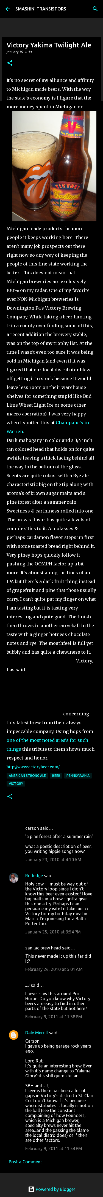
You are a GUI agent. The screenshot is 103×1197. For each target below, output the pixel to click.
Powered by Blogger (51, 1189)
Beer (56, 775)
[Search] (95, 8)
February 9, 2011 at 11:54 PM (53, 1148)
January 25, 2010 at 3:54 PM (53, 931)
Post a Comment (25, 1161)
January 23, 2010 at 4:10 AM (53, 859)
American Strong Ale (27, 775)
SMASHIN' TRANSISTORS (40, 8)
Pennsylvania (78, 775)
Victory (16, 783)
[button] (10, 63)
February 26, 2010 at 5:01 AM (54, 969)
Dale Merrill (36, 1032)
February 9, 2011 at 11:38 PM (53, 1016)
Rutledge (34, 875)
